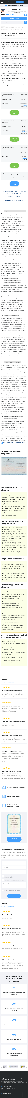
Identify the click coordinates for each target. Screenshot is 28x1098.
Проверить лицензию (14, 839)
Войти (25, 1)
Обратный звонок (14, 18)
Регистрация (19, 1)
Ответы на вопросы (13, 796)
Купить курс (14, 112)
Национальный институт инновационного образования (16, 10)
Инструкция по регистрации (16, 787)
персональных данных (10, 892)
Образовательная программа (13, 443)
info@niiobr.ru (7, 1093)
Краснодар (12, 1)
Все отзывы (3, 682)
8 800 (7, 15)
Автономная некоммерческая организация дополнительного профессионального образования (14, 1080)
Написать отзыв (10, 682)
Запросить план (14, 183)
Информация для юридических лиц (13, 805)
